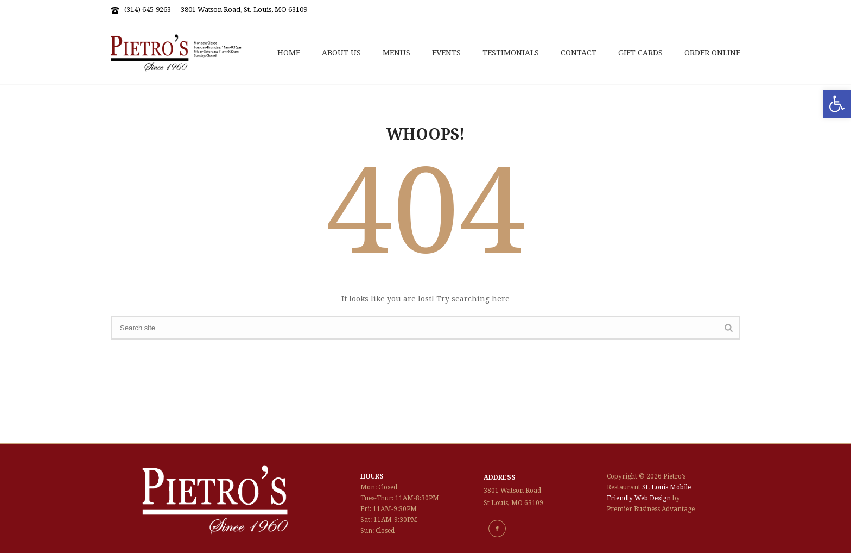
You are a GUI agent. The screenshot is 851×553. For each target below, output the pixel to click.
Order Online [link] (712, 52)
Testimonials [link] (510, 52)
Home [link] (288, 52)
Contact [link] (578, 52)
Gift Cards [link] (640, 52)
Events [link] (446, 52)
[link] (837, 104)
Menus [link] (396, 52)
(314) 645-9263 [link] (147, 9)
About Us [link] (341, 52)
